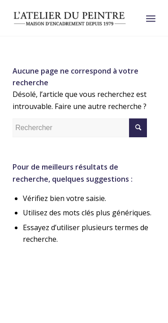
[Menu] (150, 18)
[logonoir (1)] (70, 18)
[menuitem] (150, 18)
